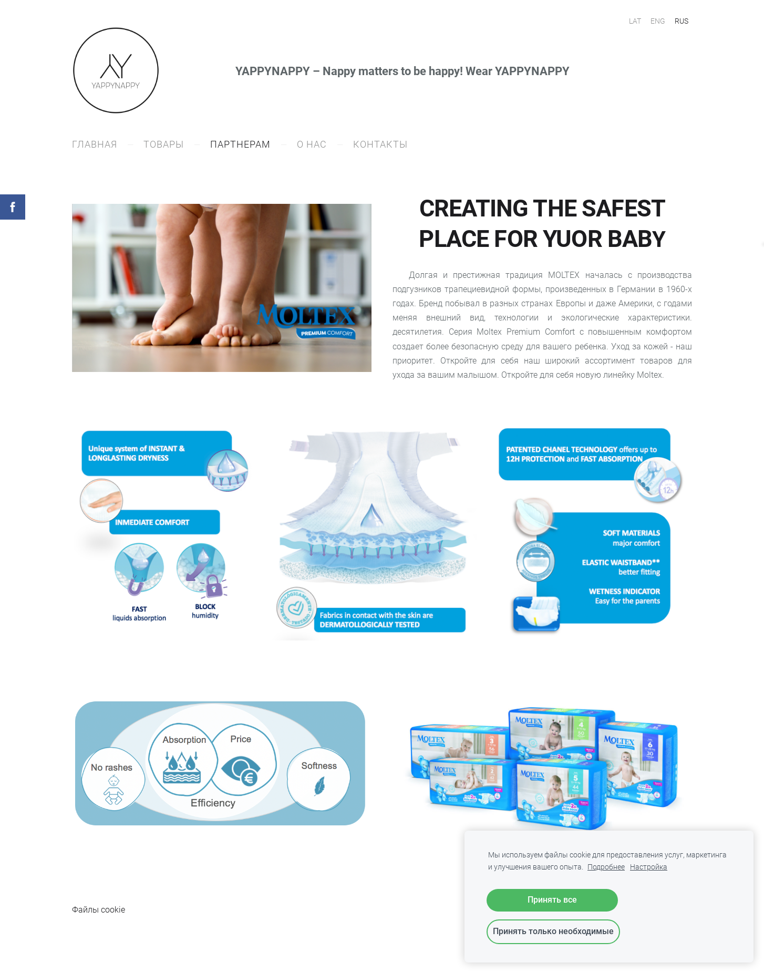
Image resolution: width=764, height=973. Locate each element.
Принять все (552, 900)
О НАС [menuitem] (312, 144)
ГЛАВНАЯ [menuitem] (94, 144)
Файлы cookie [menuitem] (98, 910)
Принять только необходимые (553, 931)
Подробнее (606, 867)
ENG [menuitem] (658, 21)
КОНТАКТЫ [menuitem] (380, 144)
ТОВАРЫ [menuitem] (163, 144)
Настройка (648, 867)
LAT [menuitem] (635, 21)
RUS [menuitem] (681, 21)
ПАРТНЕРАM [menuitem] (240, 144)
